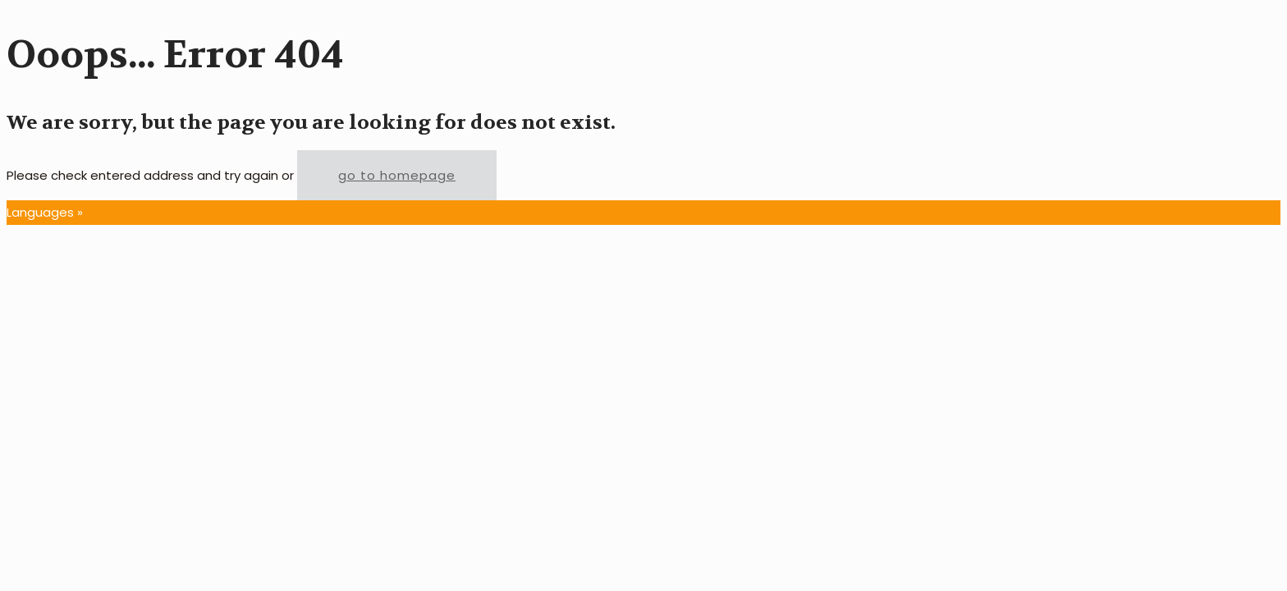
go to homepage (397, 175)
